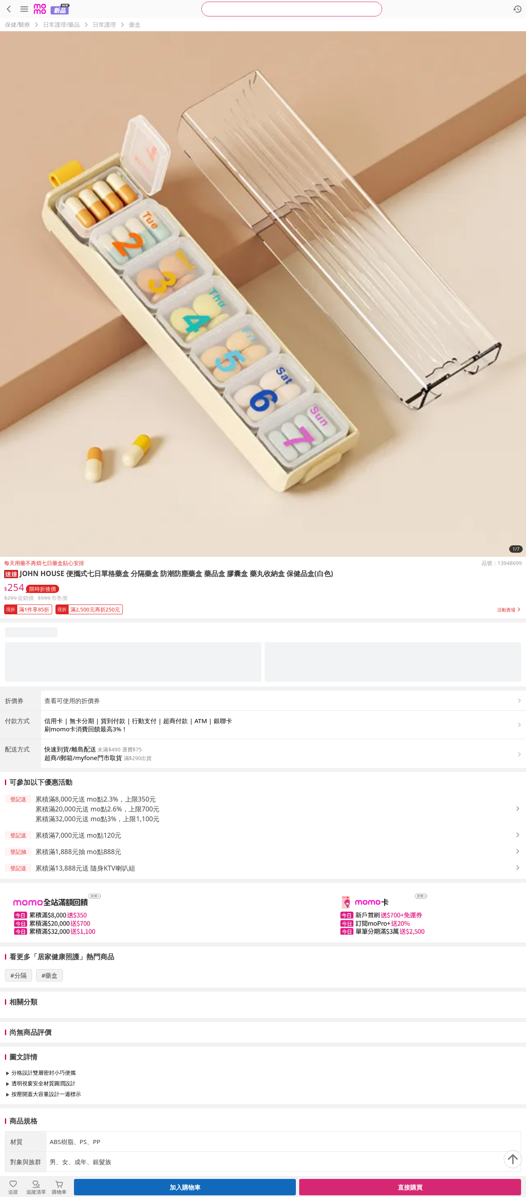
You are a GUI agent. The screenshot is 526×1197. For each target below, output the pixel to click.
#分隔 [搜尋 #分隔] (18, 975)
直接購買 (410, 1187)
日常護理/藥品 (61, 24)
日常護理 (104, 24)
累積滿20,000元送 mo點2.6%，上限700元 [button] (97, 808)
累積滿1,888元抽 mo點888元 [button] (78, 851)
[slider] (263, 912)
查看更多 (263, 1113)
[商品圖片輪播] (263, 294)
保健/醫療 (17, 24)
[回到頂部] (513, 1159)
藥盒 (135, 24)
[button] (11, 573)
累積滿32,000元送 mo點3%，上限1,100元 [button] (97, 818)
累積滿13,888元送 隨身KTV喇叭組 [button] (85, 868)
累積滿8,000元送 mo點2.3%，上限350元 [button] (95, 799)
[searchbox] (291, 9)
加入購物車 (185, 1187)
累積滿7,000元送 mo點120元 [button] (78, 835)
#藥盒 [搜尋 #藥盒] (50, 975)
